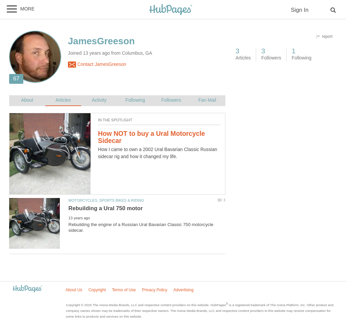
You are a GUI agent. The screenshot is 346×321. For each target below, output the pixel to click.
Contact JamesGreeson (97, 64)
